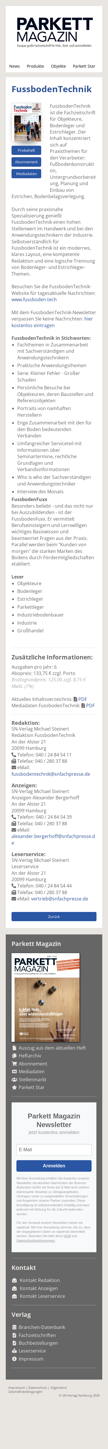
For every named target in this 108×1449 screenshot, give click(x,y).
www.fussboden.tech (34, 299)
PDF (82, 699)
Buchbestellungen (38, 1343)
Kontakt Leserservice (42, 1296)
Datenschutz (38, 1387)
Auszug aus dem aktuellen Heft (52, 1048)
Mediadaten (26, 173)
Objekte (58, 66)
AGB (67, 1236)
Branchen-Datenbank (42, 1327)
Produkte (35, 66)
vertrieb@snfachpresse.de (59, 899)
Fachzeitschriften (37, 1335)
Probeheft (26, 150)
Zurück (54, 916)
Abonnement (26, 161)
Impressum (31, 1359)
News (14, 66)
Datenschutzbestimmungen (35, 1240)
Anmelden (54, 1165)
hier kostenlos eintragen (52, 322)
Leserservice (32, 1351)
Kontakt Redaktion (40, 1280)
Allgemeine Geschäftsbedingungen (37, 1389)
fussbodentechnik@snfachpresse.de (51, 774)
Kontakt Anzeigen (39, 1288)
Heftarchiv (30, 1055)
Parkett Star (84, 66)
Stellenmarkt (32, 1079)
